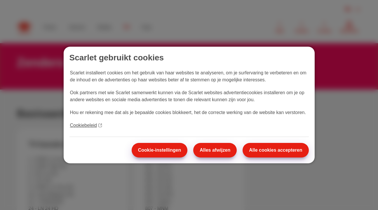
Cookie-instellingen (159, 150)
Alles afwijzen (215, 150)
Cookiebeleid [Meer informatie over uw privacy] (86, 125)
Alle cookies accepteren (275, 150)
